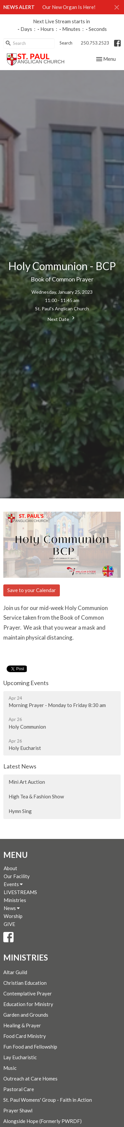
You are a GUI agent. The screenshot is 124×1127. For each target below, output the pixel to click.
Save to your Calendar (31, 590)
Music (10, 1068)
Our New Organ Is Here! (69, 7)
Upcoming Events (26, 682)
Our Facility (17, 876)
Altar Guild (15, 972)
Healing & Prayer (22, 1025)
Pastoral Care (18, 1089)
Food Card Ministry (24, 1036)
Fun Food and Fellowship (30, 1047)
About (10, 868)
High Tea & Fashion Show (36, 796)
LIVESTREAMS (20, 892)
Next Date (62, 318)
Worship (13, 916)
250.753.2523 (95, 43)
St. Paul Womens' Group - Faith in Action (47, 1100)
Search (66, 43)
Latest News (19, 766)
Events (13, 884)
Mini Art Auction (27, 782)
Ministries (15, 900)
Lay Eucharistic (20, 1057)
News (12, 908)
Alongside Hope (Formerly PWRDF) (42, 1121)
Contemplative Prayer (27, 993)
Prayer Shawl (17, 1110)
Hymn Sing (20, 811)
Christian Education (25, 983)
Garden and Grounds (25, 1015)
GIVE (9, 924)
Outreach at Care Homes (30, 1078)
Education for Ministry (28, 1004)
